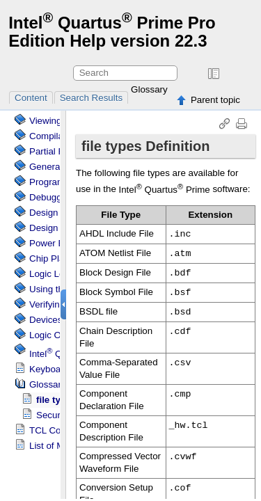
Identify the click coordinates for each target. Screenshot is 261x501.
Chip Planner (56, 258)
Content (31, 98)
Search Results (91, 98)
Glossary (149, 89)
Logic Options (57, 335)
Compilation (53, 136)
